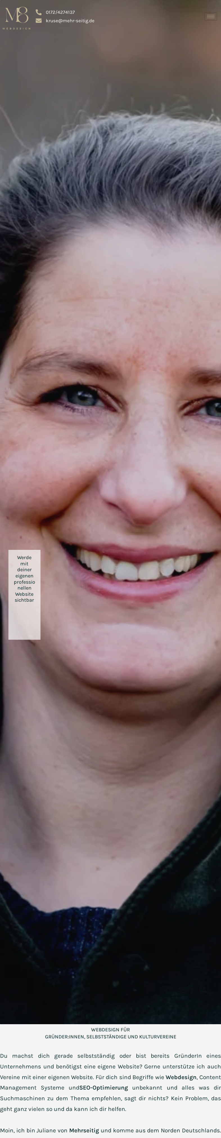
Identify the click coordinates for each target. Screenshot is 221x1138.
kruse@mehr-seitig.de (65, 21)
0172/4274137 (55, 12)
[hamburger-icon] (210, 16)
